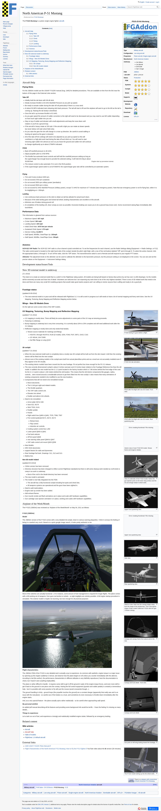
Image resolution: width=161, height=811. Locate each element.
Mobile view (57, 808)
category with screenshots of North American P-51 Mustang (146, 780)
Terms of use (128, 804)
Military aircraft (138, 50)
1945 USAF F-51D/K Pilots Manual (37, 746)
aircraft (61, 21)
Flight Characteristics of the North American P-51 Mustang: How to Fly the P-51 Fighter (55, 749)
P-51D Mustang (38, 17)
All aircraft (141, 793)
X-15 (66, 787)
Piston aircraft (138, 56)
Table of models (30, 735)
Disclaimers (49, 808)
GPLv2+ (136, 116)
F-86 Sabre (39, 787)
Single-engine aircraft (149, 56)
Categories (27, 793)
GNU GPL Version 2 (44, 804)
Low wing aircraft (139, 53)
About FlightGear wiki (37, 808)
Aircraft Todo (29, 732)
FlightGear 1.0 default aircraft (35, 737)
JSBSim (136, 72)
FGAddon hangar (131, 793)
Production (137, 77)
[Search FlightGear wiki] (143, 7)
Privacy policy (26, 808)
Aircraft (27, 729)
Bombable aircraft (109, 793)
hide (155, 784)
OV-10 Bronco (48, 787)
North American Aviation (141, 59)
